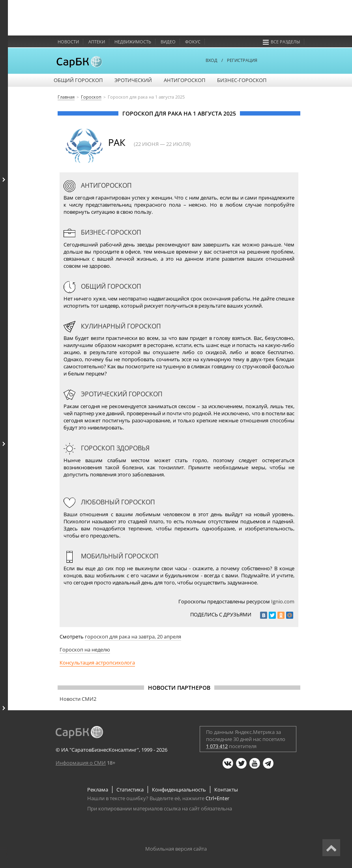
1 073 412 (217, 746)
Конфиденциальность (179, 789)
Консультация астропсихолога (97, 662)
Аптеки (96, 42)
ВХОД (211, 60)
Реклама (97, 789)
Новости (68, 42)
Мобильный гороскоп (111, 556)
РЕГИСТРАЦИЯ (242, 60)
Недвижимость (132, 42)
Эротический (133, 80)
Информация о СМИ (81, 762)
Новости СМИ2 (78, 698)
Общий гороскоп (78, 80)
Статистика (130, 789)
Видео (168, 42)
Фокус (192, 42)
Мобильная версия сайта (176, 848)
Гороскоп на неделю (85, 649)
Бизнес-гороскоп (241, 80)
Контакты (226, 789)
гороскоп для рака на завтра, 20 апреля (133, 636)
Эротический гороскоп (113, 394)
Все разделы (281, 42)
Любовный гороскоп (109, 502)
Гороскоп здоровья (107, 448)
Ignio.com (282, 601)
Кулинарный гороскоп (112, 326)
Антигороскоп (184, 80)
